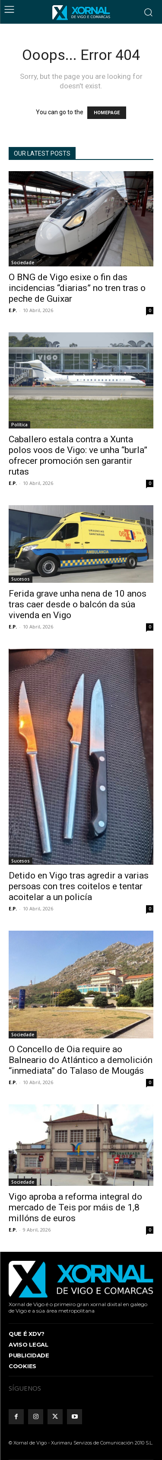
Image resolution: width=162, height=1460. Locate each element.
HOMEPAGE (107, 113)
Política (19, 425)
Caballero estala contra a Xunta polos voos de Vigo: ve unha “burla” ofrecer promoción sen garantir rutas (78, 455)
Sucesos (20, 579)
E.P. (13, 310)
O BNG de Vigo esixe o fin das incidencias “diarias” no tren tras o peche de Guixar (77, 288)
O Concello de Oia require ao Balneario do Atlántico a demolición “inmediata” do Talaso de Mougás (80, 1060)
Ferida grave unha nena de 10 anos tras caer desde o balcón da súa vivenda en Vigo (77, 604)
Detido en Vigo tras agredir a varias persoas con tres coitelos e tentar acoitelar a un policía (79, 886)
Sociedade (22, 262)
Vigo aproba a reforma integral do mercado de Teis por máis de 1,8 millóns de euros (75, 1207)
